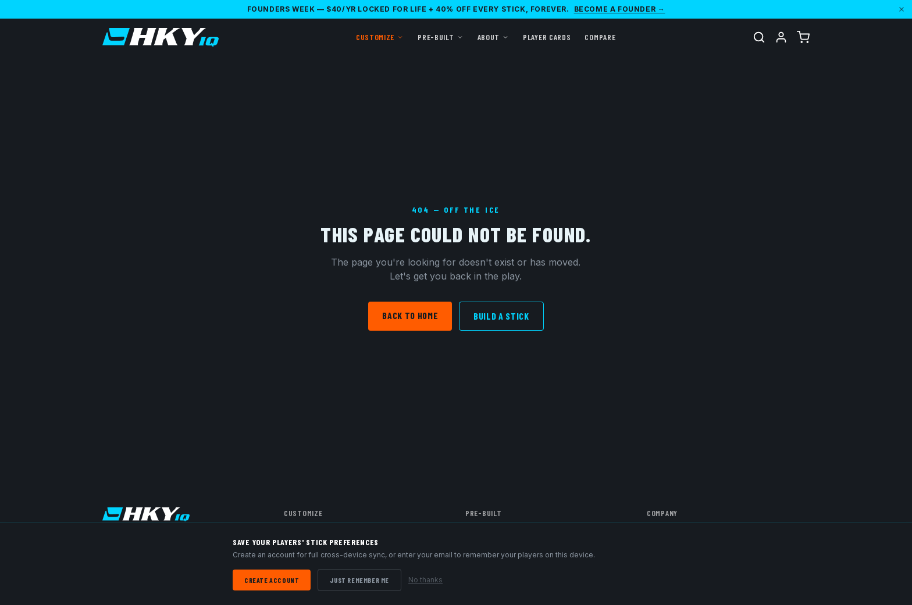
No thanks (425, 579)
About (494, 37)
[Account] (781, 37)
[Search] (759, 37)
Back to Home (410, 315)
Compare (600, 37)
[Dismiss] (901, 9)
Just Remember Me (359, 580)
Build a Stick (501, 315)
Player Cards (547, 37)
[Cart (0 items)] (803, 37)
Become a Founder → (619, 9)
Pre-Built (440, 37)
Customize (380, 37)
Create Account (271, 580)
